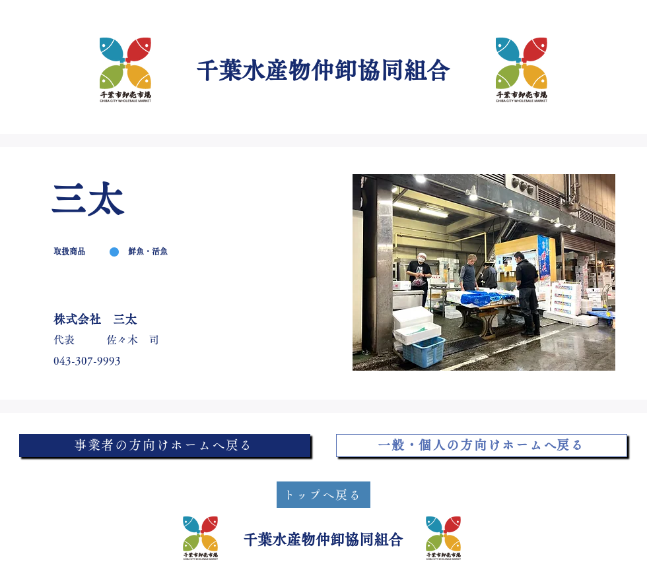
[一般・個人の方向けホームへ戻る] (481, 445)
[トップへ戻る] (323, 494)
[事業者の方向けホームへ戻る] (164, 445)
